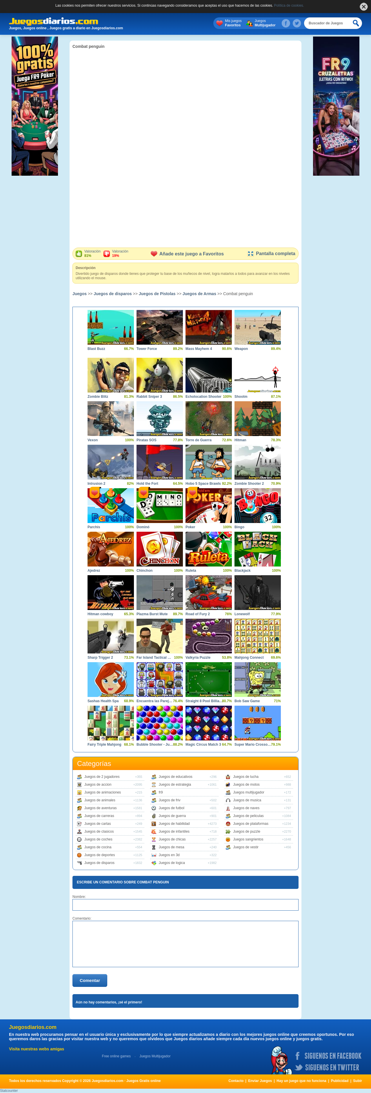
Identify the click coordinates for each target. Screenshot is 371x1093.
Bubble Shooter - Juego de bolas (155, 744)
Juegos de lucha (245, 777)
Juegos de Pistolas (157, 293)
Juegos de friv (170, 800)
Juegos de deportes (99, 855)
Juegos (265, 23)
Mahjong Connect (249, 658)
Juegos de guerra (172, 816)
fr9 (161, 792)
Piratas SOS (147, 440)
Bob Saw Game (247, 701)
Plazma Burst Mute (152, 614)
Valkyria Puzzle (198, 658)
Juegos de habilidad (174, 824)
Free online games (116, 1056)
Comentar (90, 980)
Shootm (241, 397)
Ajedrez (94, 571)
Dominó (143, 527)
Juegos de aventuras (100, 808)
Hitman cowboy (100, 614)
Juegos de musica (247, 800)
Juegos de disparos (113, 293)
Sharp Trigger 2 (100, 658)
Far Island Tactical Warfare (155, 658)
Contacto (235, 1081)
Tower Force (147, 349)
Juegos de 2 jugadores (101, 777)
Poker (190, 527)
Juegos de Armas (199, 293)
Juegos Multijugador (154, 1056)
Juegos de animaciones (102, 792)
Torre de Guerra (199, 440)
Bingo (239, 527)
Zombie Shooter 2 (249, 484)
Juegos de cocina (97, 847)
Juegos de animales (99, 800)
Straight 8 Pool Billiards (204, 701)
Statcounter (9, 1091)
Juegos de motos (246, 784)
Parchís (94, 527)
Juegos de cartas (97, 824)
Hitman (240, 440)
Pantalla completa (271, 253)
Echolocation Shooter (203, 397)
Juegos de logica (172, 863)
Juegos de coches (98, 839)
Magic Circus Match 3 (203, 744)
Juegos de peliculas (248, 816)
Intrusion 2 (96, 484)
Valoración (92, 253)
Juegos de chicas (172, 839)
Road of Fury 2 (198, 614)
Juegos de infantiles (174, 831)
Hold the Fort (147, 484)
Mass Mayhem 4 (199, 349)
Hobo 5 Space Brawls (203, 484)
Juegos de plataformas (250, 824)
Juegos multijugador (248, 792)
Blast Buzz (96, 349)
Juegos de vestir (245, 847)
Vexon (93, 440)
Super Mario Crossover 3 (253, 744)
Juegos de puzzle (246, 831)
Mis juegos (233, 23)
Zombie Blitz (98, 397)
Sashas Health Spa (103, 701)
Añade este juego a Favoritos (187, 254)
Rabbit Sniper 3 (149, 397)
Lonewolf (242, 614)
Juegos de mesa (171, 847)
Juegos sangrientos (248, 839)
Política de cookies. (289, 5)
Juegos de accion (97, 784)
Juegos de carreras (99, 816)
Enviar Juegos (260, 1081)
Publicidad (340, 1081)
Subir (357, 1081)
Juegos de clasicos (99, 831)
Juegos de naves (246, 808)
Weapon (241, 349)
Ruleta (191, 571)
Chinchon (144, 571)
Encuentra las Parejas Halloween (155, 701)
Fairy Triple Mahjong (104, 744)
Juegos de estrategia (175, 784)
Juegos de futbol (171, 808)
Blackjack (242, 571)
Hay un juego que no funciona (301, 1081)
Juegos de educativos (175, 777)
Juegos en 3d (169, 855)
